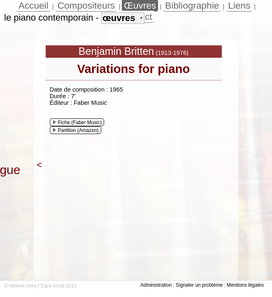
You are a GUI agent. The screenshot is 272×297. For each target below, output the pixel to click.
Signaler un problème (199, 285)
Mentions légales (245, 285)
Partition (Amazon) (76, 130)
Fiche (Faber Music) (77, 122)
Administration (156, 285)
